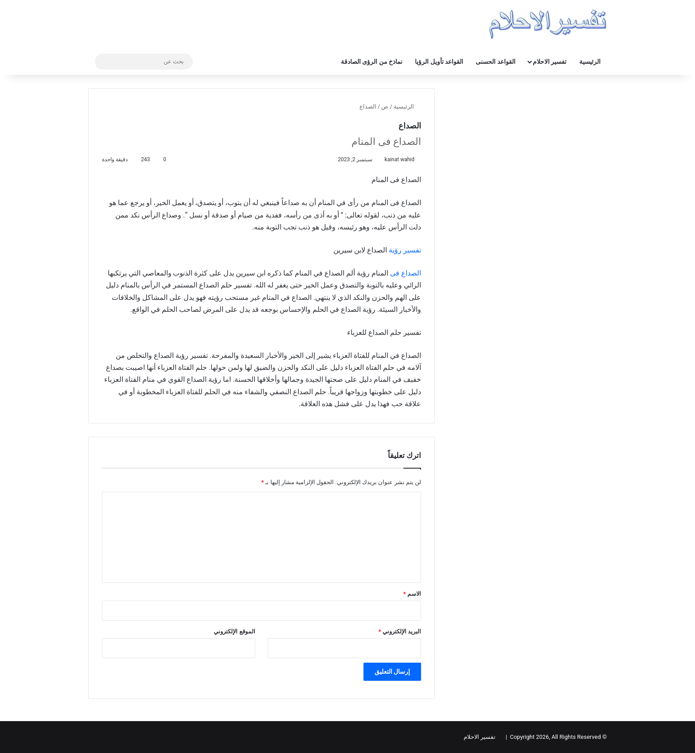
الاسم (412, 593)
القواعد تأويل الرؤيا (439, 61)
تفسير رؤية (405, 250)
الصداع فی (405, 273)
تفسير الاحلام (549, 61)
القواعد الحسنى (495, 61)
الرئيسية (590, 61)
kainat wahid (399, 159)
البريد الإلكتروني (400, 631)
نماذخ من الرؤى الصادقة (371, 61)
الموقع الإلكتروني (234, 631)
